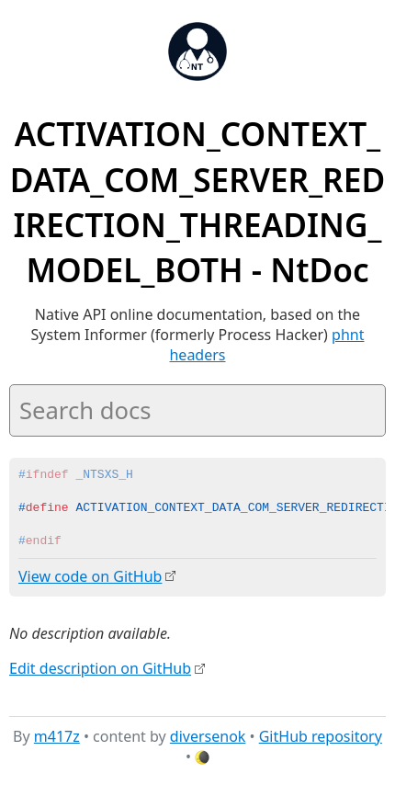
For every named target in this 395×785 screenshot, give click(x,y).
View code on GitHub (90, 576)
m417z (57, 735)
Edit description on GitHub (100, 667)
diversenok (208, 735)
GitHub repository (320, 735)
